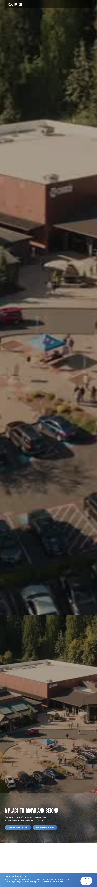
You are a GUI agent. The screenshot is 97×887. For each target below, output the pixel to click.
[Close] (90, 881)
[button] (86, 4)
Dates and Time (86, 880)
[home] (15, 4)
